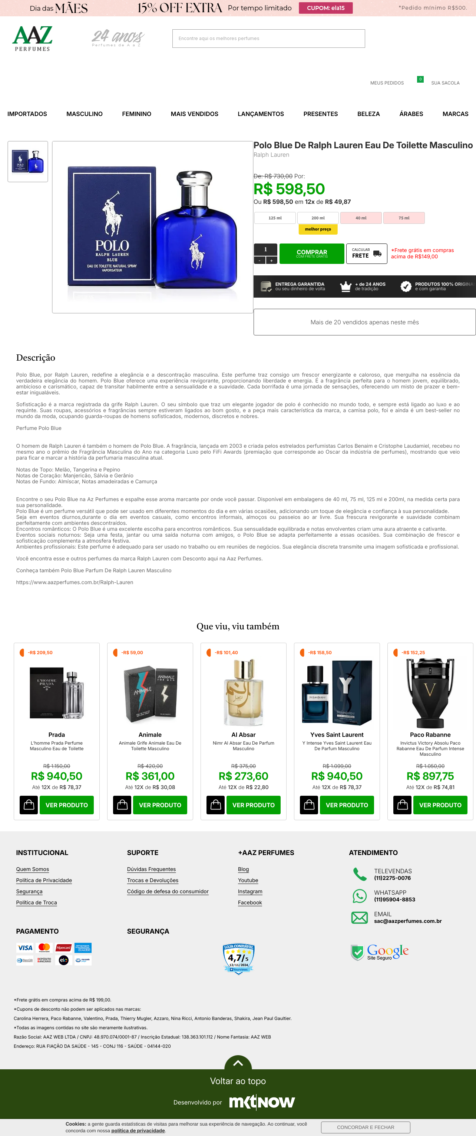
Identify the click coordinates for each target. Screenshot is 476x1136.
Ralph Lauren (272, 155)
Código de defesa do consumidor (168, 891)
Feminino (136, 113)
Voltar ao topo (238, 1081)
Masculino (84, 113)
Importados (27, 113)
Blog (243, 869)
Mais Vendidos (194, 113)
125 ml (274, 218)
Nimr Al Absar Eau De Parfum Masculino (243, 745)
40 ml (361, 218)
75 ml (404, 218)
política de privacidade (138, 1131)
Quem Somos (32, 869)
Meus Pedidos (382, 83)
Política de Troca (36, 903)
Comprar (312, 253)
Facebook (250, 903)
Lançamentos (261, 113)
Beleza (368, 113)
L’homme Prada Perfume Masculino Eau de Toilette (56, 745)
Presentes (321, 113)
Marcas (456, 113)
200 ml (317, 218)
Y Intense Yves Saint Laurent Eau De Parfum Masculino (337, 745)
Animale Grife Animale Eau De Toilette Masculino (150, 745)
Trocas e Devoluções (153, 880)
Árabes (411, 113)
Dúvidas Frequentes (151, 869)
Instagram (250, 891)
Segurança (29, 891)
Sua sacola (441, 83)
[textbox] (259, 38)
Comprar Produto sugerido (29, 805)
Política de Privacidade (44, 880)
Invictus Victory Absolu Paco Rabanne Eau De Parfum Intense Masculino (431, 748)
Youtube (248, 880)
